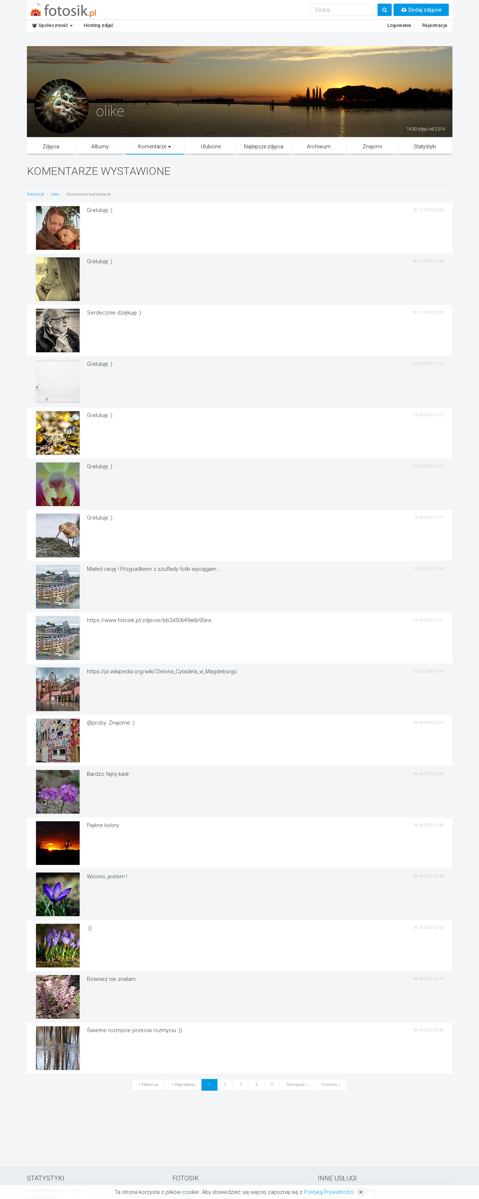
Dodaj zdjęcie (421, 10)
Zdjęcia (51, 146)
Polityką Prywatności (329, 1192)
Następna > (297, 1084)
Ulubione (211, 146)
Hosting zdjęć (98, 25)
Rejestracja (434, 25)
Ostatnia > (330, 1084)
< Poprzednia (183, 1084)
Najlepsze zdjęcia (263, 146)
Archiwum (319, 146)
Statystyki (425, 146)
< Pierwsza (148, 1084)
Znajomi (372, 146)
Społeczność (52, 25)
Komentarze (154, 146)
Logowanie (399, 25)
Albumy (100, 146)
